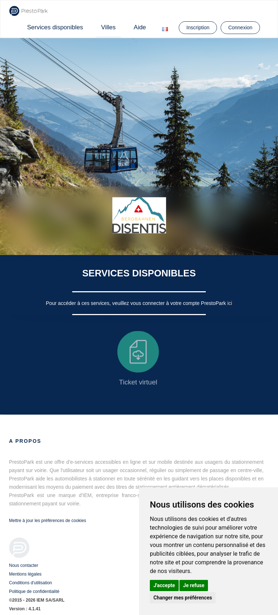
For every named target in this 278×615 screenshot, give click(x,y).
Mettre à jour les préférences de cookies (47, 520)
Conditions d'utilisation (30, 582)
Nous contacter (23, 565)
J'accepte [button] (164, 585)
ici (229, 303)
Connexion (240, 27)
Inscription (197, 27)
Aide (140, 27)
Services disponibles (55, 27)
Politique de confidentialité (34, 591)
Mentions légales (25, 574)
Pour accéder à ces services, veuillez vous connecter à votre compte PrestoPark (136, 303)
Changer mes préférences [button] (182, 598)
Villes (108, 27)
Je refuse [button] (193, 585)
